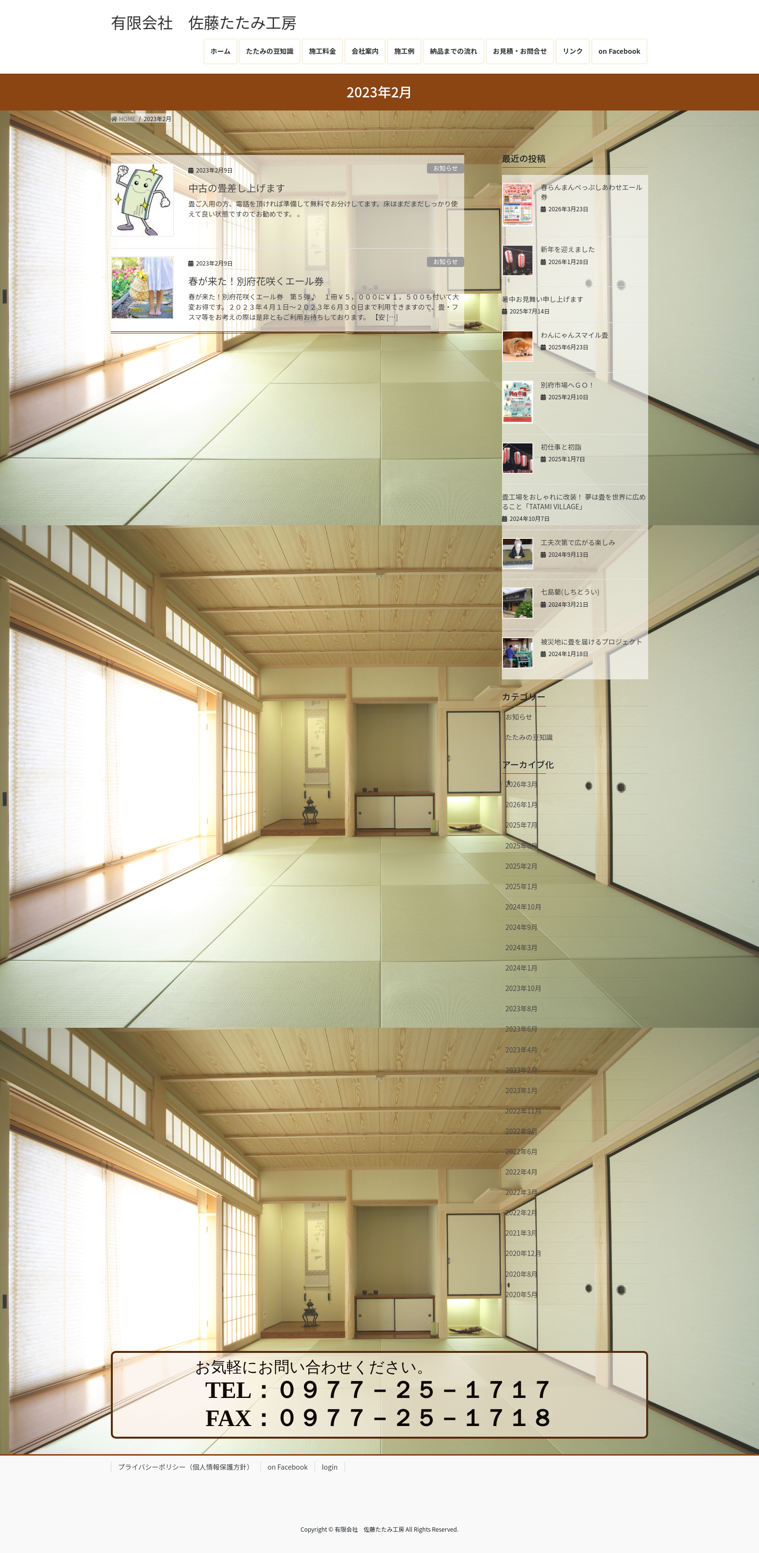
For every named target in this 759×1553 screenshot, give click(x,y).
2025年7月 (521, 825)
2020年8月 (521, 1274)
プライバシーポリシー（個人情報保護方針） (186, 1467)
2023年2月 (521, 1070)
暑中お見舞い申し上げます (542, 299)
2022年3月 (521, 1192)
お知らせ (445, 168)
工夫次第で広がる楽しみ (578, 542)
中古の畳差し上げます (236, 188)
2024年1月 (521, 968)
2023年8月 (521, 1008)
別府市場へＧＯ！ (568, 385)
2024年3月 (521, 947)
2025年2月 (521, 866)
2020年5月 (521, 1294)
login (330, 1467)
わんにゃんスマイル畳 (574, 335)
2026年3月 (521, 784)
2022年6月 (521, 1151)
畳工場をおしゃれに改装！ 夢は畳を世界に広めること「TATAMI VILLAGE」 (574, 501)
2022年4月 (521, 1172)
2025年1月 (521, 886)
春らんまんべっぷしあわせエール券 (591, 192)
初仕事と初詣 (561, 447)
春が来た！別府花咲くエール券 (256, 281)
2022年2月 (521, 1212)
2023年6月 (521, 1029)
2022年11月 (523, 1110)
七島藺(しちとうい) (570, 591)
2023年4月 (521, 1049)
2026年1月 (521, 804)
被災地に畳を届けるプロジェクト (591, 641)
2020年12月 (523, 1253)
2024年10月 (523, 906)
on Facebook (288, 1467)
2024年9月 (521, 927)
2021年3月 (521, 1233)
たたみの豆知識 (529, 737)
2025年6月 (521, 845)
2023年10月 (523, 988)
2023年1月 (521, 1090)
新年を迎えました (568, 249)
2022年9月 (521, 1131)
